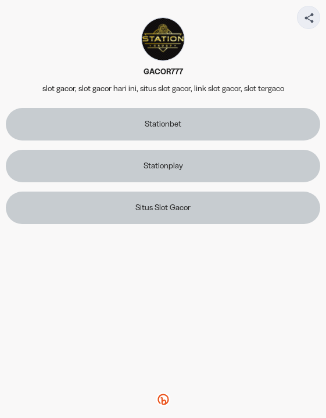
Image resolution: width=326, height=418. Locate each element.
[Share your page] (308, 17)
